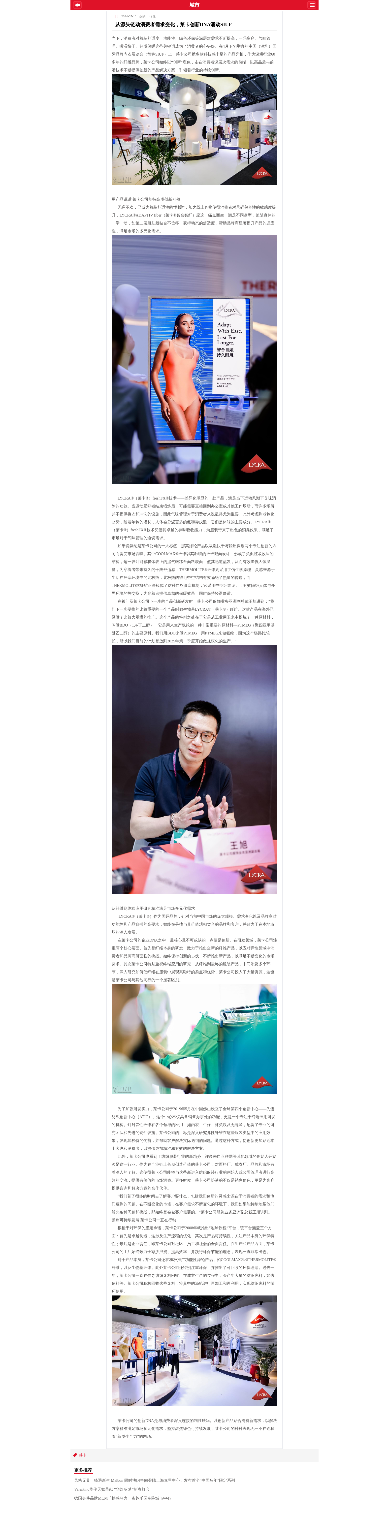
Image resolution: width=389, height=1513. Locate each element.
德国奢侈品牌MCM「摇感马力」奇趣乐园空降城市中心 (122, 1498)
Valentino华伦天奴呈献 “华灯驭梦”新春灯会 (112, 1489)
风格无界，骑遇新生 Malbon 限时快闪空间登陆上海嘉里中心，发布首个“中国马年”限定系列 (154, 1480)
